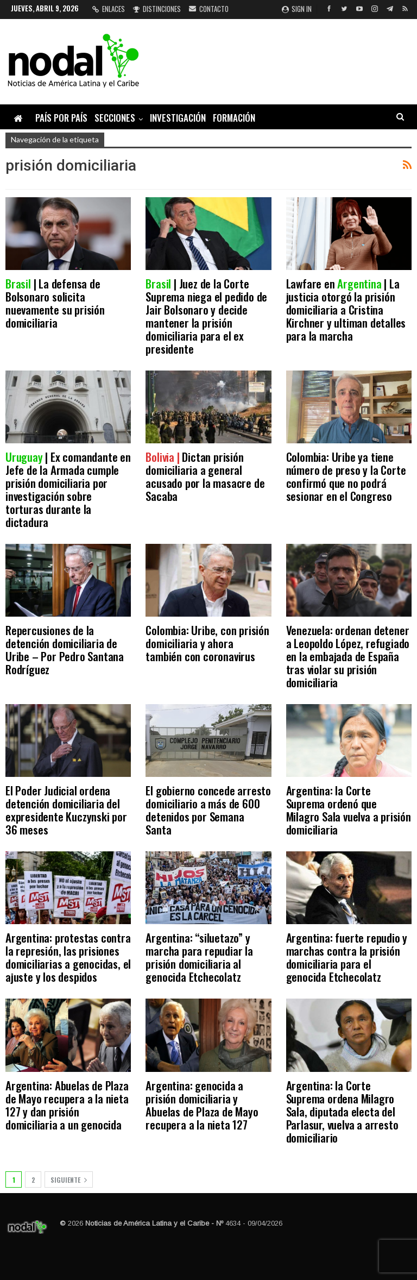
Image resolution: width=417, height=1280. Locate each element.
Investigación (178, 117)
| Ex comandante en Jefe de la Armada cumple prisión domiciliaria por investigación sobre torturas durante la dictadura (68, 489)
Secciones (114, 117)
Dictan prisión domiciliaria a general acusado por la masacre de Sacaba (205, 476)
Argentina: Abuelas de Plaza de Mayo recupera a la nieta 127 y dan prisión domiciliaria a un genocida (67, 1105)
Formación (234, 117)
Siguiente (68, 1179)
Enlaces (108, 8)
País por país (61, 117)
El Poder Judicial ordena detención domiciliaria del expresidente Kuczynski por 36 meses (66, 810)
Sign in (297, 8)
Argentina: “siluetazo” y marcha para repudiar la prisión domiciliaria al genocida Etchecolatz (199, 957)
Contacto (209, 8)
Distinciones (157, 8)
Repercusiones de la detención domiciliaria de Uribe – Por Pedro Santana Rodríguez (64, 649)
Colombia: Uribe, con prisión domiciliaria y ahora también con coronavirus (207, 643)
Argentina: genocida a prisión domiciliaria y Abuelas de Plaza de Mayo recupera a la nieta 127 (202, 1105)
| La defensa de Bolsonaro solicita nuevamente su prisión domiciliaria (55, 303)
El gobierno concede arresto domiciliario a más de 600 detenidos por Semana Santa (208, 810)
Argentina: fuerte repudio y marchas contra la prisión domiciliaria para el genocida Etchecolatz (347, 957)
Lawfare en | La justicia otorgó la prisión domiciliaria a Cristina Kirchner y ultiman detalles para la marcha (346, 309)
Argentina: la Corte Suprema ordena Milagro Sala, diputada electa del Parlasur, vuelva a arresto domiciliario (342, 1111)
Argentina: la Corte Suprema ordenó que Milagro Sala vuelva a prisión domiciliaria (348, 810)
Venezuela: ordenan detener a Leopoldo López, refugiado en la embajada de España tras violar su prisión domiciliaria (348, 656)
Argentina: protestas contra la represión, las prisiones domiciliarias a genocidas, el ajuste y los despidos (68, 957)
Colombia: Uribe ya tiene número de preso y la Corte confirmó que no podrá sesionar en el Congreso (346, 476)
